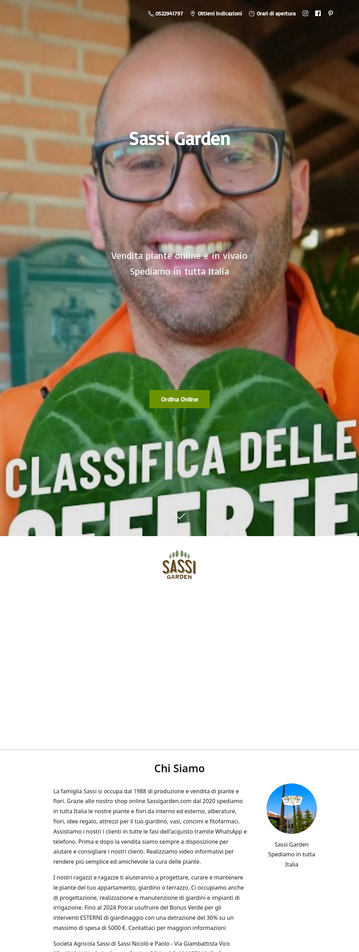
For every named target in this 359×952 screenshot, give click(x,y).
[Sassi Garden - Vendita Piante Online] (179, 567)
